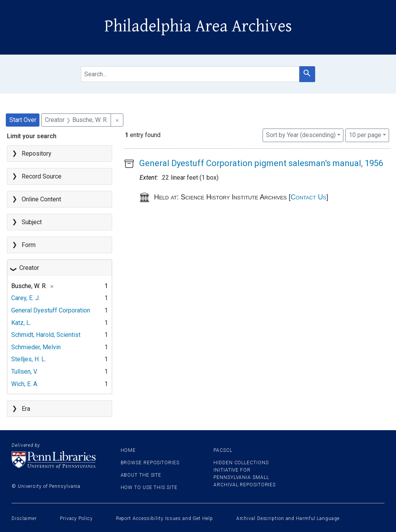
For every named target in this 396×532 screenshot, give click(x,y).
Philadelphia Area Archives (198, 26)
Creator (29, 267)
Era (26, 408)
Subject (32, 222)
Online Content (41, 199)
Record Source (41, 176)
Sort (301, 135)
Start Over (22, 120)
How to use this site (149, 487)
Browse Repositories (150, 462)
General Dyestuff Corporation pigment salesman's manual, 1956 (261, 163)
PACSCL (222, 450)
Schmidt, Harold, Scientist (45, 334)
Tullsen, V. (24, 371)
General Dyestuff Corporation (50, 310)
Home (128, 450)
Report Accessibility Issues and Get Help (164, 518)
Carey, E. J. (25, 298)
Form (29, 245)
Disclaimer (24, 518)
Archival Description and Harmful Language (288, 518)
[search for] (190, 74)
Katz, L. (21, 322)
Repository (36, 153)
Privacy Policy (76, 518)
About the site (141, 475)
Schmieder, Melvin (36, 347)
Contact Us (308, 197)
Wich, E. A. (24, 384)
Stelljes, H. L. (28, 359)
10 (365, 134)
